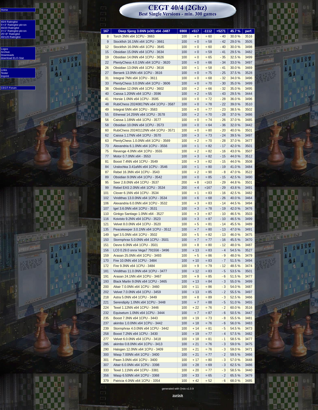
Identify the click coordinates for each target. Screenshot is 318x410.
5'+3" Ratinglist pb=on (13, 24)
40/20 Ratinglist (10, 27)
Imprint (5, 76)
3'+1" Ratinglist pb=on (13, 30)
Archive (5, 51)
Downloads (7, 55)
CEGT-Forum (8, 87)
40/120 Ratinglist (10, 36)
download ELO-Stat (12, 58)
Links (4, 70)
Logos (4, 48)
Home (4, 9)
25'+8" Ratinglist (10, 33)
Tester (4, 73)
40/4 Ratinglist (9, 21)
